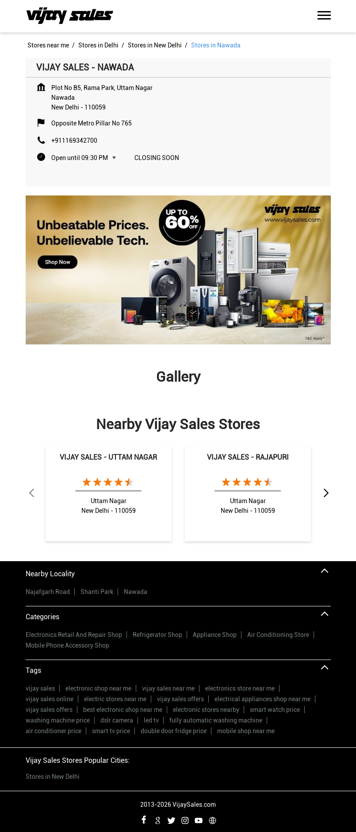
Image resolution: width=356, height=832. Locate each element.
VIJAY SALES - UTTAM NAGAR (108, 457)
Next (325, 493)
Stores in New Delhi (53, 776)
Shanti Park (96, 591)
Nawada (135, 591)
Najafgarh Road (48, 591)
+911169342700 (74, 140)
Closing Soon (156, 157)
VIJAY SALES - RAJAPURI (248, 457)
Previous (31, 493)
